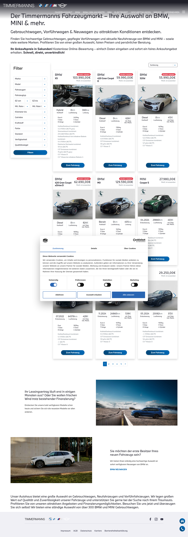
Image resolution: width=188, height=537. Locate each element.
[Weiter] (125, 364)
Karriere (98, 530)
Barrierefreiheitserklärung (116, 530)
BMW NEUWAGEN (118, 469)
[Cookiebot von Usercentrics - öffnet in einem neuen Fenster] (134, 240)
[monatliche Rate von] (21, 106)
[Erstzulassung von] (21, 100)
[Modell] (30, 84)
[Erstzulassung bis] (39, 100)
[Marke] (30, 78)
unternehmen (171, 13)
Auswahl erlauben (94, 295)
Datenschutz (86, 530)
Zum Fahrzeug (72, 165)
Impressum (65, 530)
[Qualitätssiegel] (30, 145)
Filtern (30, 152)
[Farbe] (30, 128)
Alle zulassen (128, 295)
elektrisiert (121, 13)
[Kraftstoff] (30, 123)
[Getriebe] (30, 117)
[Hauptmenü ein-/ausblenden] (183, 13)
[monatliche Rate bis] (39, 106)
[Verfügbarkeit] (30, 139)
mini (109, 13)
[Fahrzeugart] (30, 89)
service (157, 13)
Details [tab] (94, 248)
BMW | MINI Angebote (94, 13)
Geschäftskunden (141, 13)
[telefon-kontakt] (182, 529)
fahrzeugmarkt (63, 13)
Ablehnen (59, 295)
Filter (18, 68)
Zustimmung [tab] (58, 248)
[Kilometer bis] (30, 112)
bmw (77, 13)
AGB (75, 530)
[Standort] (30, 134)
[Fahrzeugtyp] (30, 95)
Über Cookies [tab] (130, 248)
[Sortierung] (163, 65)
